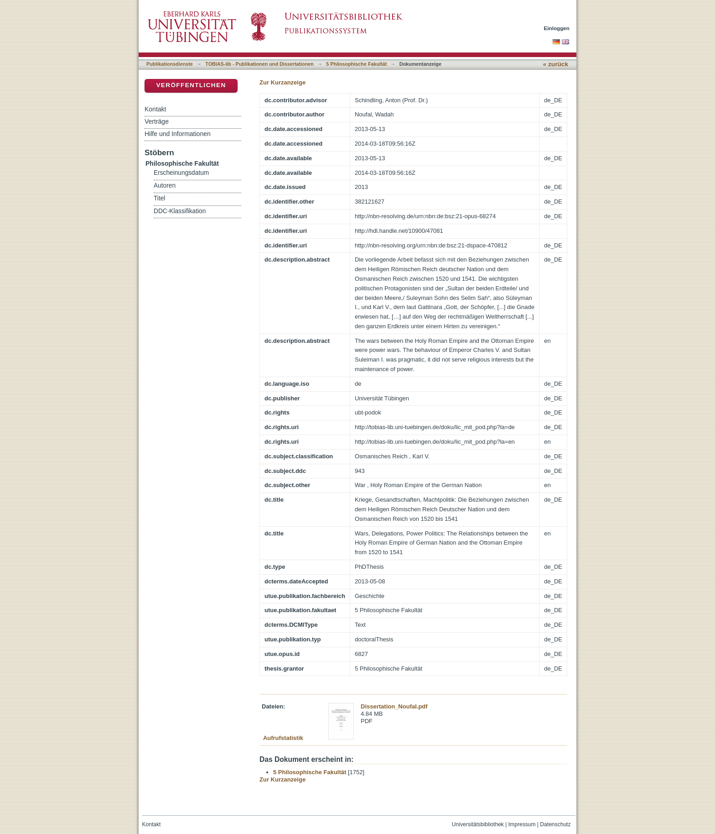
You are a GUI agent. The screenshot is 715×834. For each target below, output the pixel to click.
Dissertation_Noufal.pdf (394, 706)
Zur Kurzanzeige (282, 82)
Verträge (157, 121)
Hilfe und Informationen (178, 133)
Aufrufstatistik (283, 737)
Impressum (522, 824)
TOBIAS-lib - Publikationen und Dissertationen (259, 64)
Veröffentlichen (191, 85)
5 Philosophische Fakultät (356, 64)
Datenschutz (555, 824)
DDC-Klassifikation (180, 211)
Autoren (165, 185)
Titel (159, 198)
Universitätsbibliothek (478, 824)
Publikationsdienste (169, 64)
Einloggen (557, 28)
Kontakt (155, 109)
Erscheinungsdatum (181, 172)
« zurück (555, 64)
